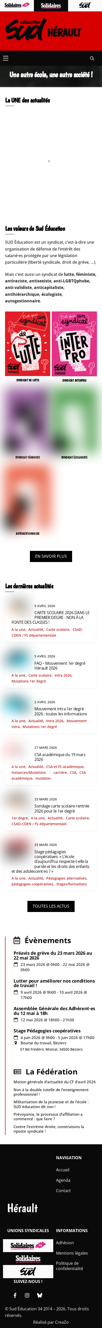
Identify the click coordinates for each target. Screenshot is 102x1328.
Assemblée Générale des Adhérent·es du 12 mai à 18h (54, 1010)
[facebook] (15, 1294)
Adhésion (65, 1243)
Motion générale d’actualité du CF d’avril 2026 (55, 1081)
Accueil (62, 1170)
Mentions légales (72, 1253)
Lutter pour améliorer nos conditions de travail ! (54, 983)
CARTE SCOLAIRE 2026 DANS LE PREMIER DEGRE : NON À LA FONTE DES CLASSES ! (50, 617)
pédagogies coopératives (32, 884)
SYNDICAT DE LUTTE (27, 380)
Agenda (63, 1180)
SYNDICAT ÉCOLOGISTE (74, 457)
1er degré (20, 818)
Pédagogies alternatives (66, 878)
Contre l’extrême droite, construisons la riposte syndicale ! (49, 1129)
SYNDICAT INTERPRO (74, 380)
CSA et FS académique (65, 766)
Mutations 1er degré (29, 681)
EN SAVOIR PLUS (51, 556)
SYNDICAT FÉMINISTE (27, 457)
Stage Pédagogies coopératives (47, 1031)
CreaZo (62, 1322)
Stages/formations (71, 884)
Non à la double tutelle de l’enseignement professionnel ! (51, 1092)
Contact (63, 1190)
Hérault (22, 1208)
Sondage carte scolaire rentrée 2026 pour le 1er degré (61, 808)
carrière (60, 772)
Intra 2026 (63, 675)
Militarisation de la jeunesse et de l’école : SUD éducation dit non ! (51, 1104)
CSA (73, 772)
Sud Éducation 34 (25, 1309)
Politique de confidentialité (69, 1265)
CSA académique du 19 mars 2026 (59, 757)
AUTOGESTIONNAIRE (27, 533)
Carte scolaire (57, 629)
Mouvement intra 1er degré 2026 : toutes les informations (60, 711)
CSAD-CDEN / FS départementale (39, 823)
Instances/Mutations (29, 772)
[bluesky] (40, 1294)
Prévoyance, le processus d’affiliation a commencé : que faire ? (48, 1116)
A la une (18, 629)
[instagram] (27, 1294)
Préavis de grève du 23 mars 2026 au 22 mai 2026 (53, 955)
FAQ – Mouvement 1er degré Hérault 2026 (59, 665)
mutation (43, 778)
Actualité (35, 629)
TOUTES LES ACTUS (51, 906)
